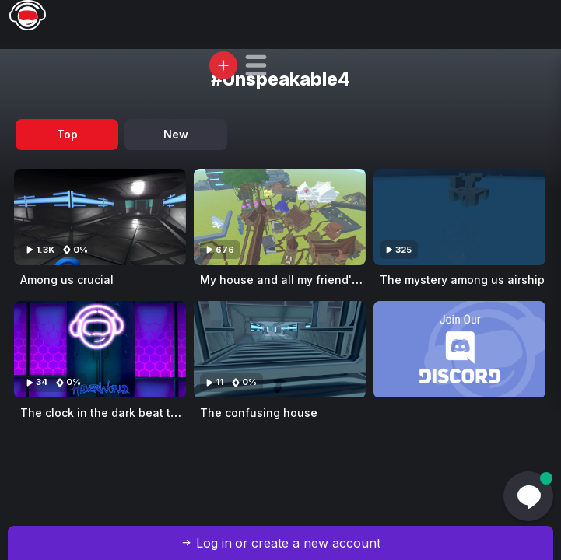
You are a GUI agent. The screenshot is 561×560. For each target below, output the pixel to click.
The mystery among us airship (462, 279)
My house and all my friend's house (297, 279)
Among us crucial (67, 279)
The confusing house (258, 412)
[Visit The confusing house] (280, 349)
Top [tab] (67, 134)
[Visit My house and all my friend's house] (280, 217)
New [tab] (175, 134)
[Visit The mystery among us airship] (459, 217)
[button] (256, 65)
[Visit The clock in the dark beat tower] (100, 349)
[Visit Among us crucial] (100, 217)
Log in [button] (214, 543)
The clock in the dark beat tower (109, 412)
